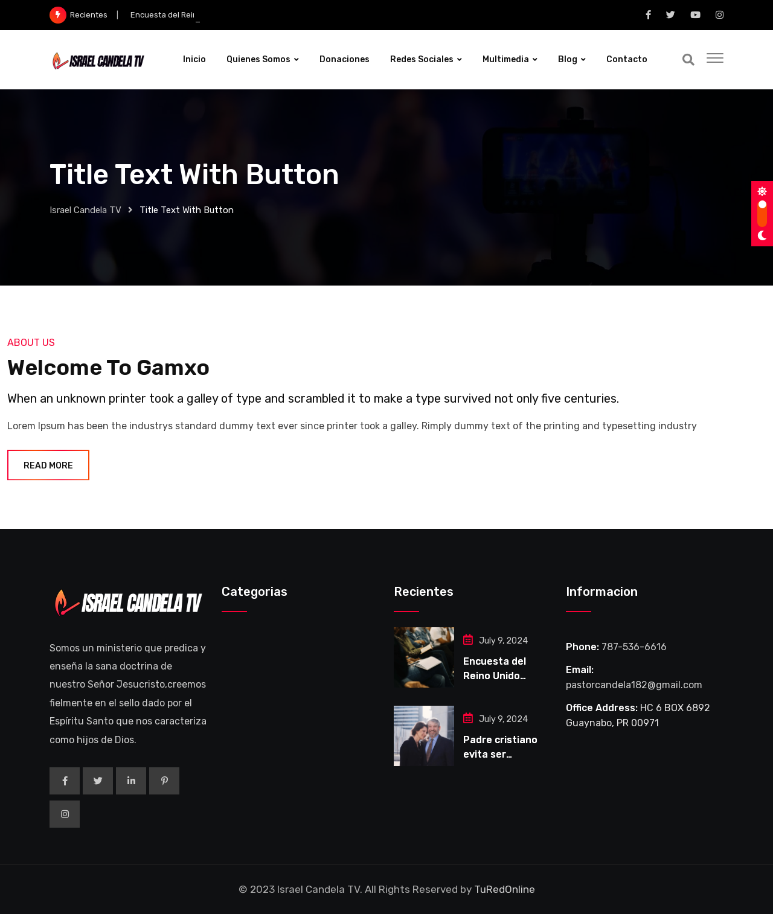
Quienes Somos (258, 59)
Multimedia (506, 59)
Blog (567, 59)
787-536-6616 (634, 647)
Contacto (626, 59)
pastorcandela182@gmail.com (634, 685)
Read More (48, 466)
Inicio (194, 59)
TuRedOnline (504, 889)
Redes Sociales (422, 59)
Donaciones (344, 59)
